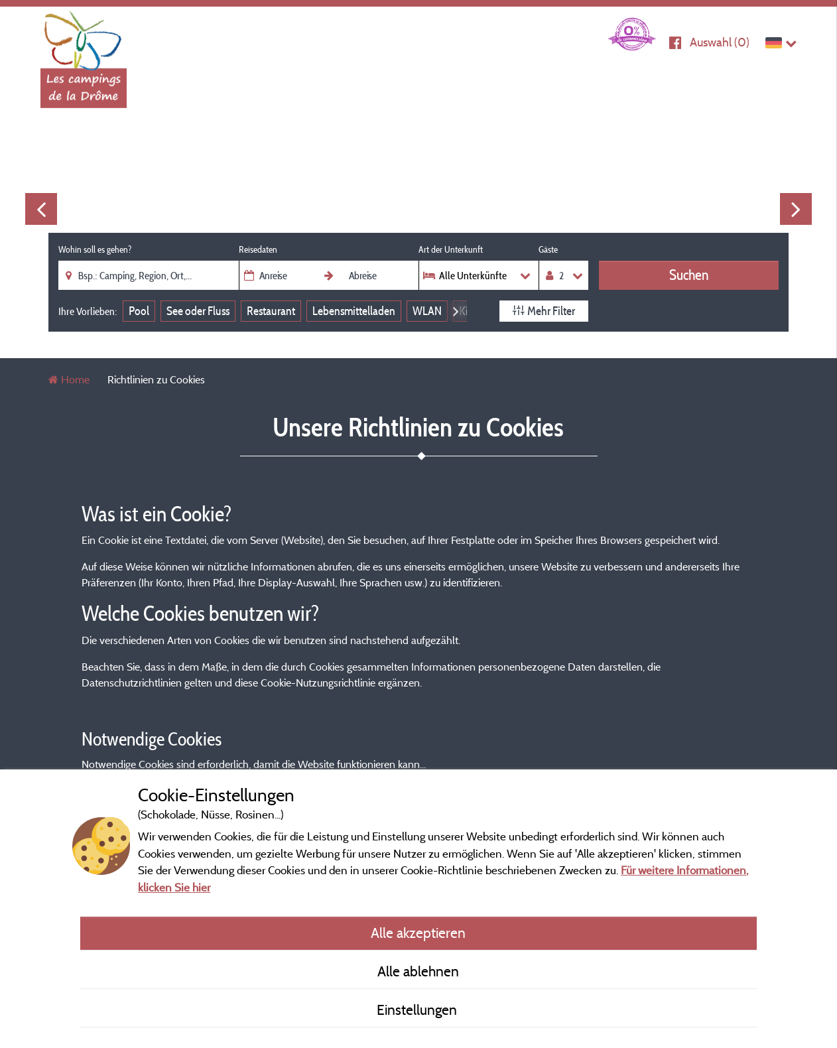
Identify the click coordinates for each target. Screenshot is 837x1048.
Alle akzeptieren (418, 932)
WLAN (427, 310)
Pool (139, 310)
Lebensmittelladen (353, 310)
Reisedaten (258, 249)
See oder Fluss (197, 310)
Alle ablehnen (418, 971)
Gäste (548, 249)
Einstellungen (418, 1009)
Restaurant (271, 310)
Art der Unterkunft (450, 249)
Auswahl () (719, 42)
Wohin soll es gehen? (94, 249)
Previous (41, 209)
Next (796, 209)
